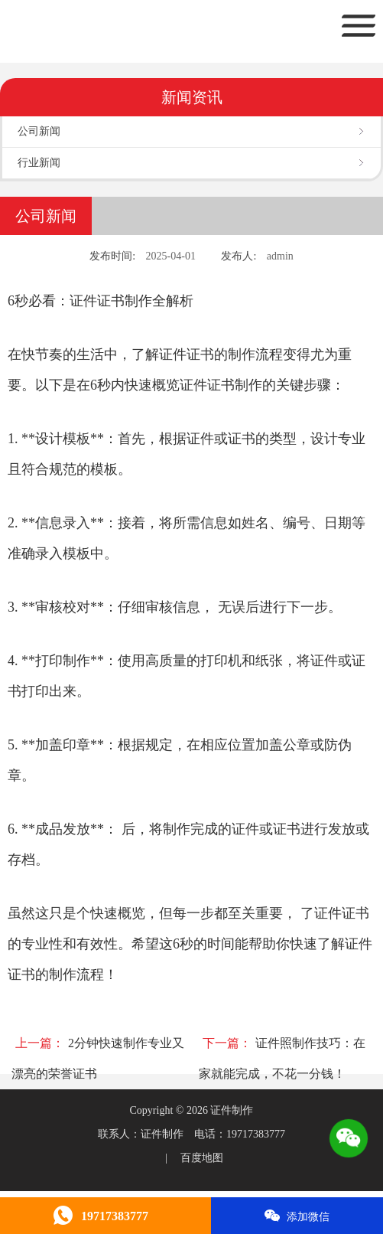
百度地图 (201, 1158)
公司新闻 (39, 131)
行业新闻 (39, 162)
